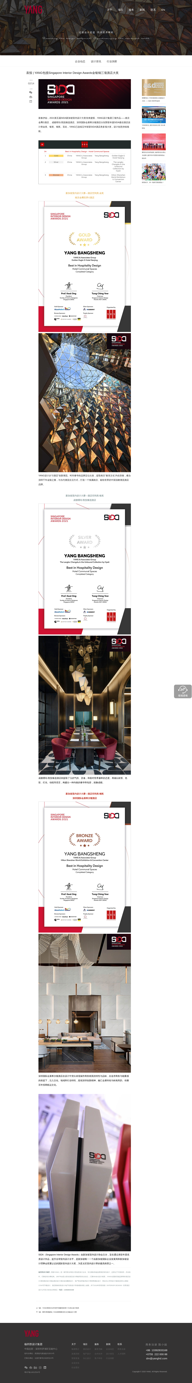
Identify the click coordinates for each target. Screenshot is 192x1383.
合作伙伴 (98, 1354)
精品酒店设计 (55, 1281)
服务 (131, 9)
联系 (153, 9)
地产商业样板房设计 (82, 1281)
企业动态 (80, 61)
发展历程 (75, 1354)
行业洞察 (112, 61)
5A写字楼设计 (45, 1285)
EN (163, 9)
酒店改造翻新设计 (66, 1281)
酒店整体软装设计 (58, 1285)
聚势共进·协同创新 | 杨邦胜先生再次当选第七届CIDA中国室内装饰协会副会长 (154, 155)
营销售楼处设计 (95, 1281)
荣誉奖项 (75, 1358)
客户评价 (98, 1358)
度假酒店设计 (45, 1281)
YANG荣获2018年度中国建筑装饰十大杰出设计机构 (60, 1308)
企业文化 (75, 1363)
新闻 (142, 9)
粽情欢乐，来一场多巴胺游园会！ (153, 182)
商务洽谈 (121, 1349)
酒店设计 (87, 1349)
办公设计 (87, 1358)
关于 (109, 9)
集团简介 (75, 1349)
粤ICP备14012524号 (32, 1372)
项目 (120, 9)
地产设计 (87, 1354)
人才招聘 (121, 1354)
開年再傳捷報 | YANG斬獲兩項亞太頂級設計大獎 (59, 1312)
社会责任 (75, 1367)
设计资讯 (96, 61)
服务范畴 (98, 1349)
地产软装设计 (70, 1285)
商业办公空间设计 (108, 1281)
